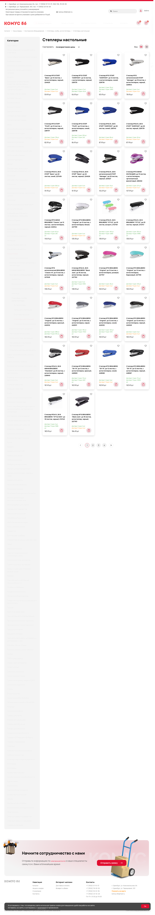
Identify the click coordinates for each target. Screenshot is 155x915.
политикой (41, 908)
